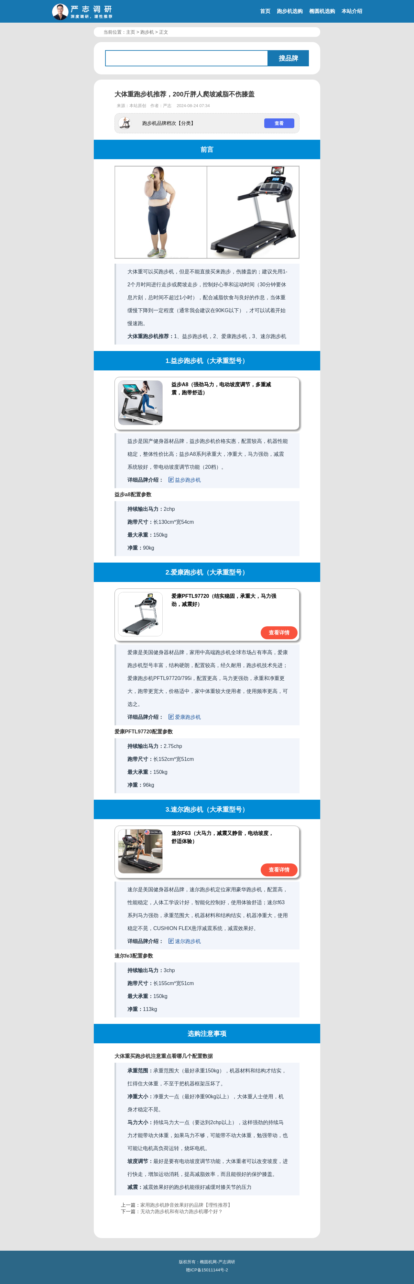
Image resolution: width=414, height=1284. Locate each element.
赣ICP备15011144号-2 (207, 1270)
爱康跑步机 (188, 717)
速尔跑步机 (188, 941)
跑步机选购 (290, 11)
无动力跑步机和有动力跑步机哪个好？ (181, 1211)
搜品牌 (288, 58)
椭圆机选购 (322, 11)
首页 (265, 11)
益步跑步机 (188, 480)
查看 (279, 123)
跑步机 (147, 32)
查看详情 (279, 632)
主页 (130, 32)
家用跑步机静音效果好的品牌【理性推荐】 (186, 1205)
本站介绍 (352, 11)
